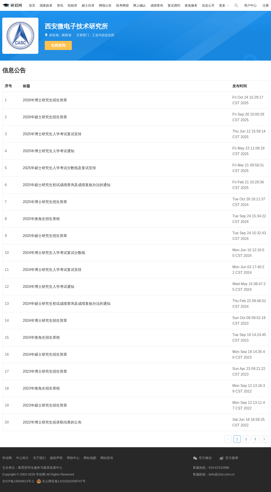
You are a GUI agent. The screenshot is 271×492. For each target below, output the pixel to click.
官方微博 (228, 458)
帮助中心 (73, 458)
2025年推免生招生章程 (41, 219)
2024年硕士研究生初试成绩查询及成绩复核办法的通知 (66, 303)
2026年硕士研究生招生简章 (45, 117)
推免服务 (191, 5)
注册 (265, 5)
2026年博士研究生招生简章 (45, 100)
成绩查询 (156, 5)
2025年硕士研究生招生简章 (45, 236)
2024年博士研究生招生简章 (45, 320)
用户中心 (250, 5)
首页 (32, 5)
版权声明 (56, 458)
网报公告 (105, 5)
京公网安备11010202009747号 (61, 481)
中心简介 (22, 458)
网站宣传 (106, 458)
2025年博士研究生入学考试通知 (48, 151)
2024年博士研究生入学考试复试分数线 (54, 253)
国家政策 (46, 5)
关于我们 (39, 458)
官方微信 (202, 458)
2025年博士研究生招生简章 (45, 202)
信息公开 (208, 5)
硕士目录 (88, 5)
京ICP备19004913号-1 (18, 481)
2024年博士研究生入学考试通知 (48, 287)
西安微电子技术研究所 (76, 26)
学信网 (7, 458)
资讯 (60, 5)
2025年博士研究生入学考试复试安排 (52, 134)
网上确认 (139, 5)
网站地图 (90, 458)
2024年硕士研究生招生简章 (45, 354)
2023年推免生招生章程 (41, 388)
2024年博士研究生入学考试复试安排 (52, 270)
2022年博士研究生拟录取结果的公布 (52, 422)
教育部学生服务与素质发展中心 (40, 467)
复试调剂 (174, 5)
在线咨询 (58, 45)
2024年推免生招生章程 (41, 337)
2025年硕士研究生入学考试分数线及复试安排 (59, 168)
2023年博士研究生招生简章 (45, 371)
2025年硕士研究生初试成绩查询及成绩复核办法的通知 (66, 185)
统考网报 (122, 5)
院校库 (72, 5)
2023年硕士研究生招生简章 (45, 405)
